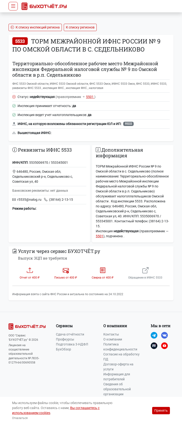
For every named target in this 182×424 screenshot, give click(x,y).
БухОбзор (63, 349)
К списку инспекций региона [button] (35, 27)
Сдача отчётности (70, 334)
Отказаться (20, 418)
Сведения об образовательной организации (117, 389)
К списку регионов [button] (80, 27)
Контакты (111, 334)
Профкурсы (65, 339)
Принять (161, 410)
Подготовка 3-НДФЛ (72, 344)
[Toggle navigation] (13, 6)
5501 (90, 97)
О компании (112, 339)
